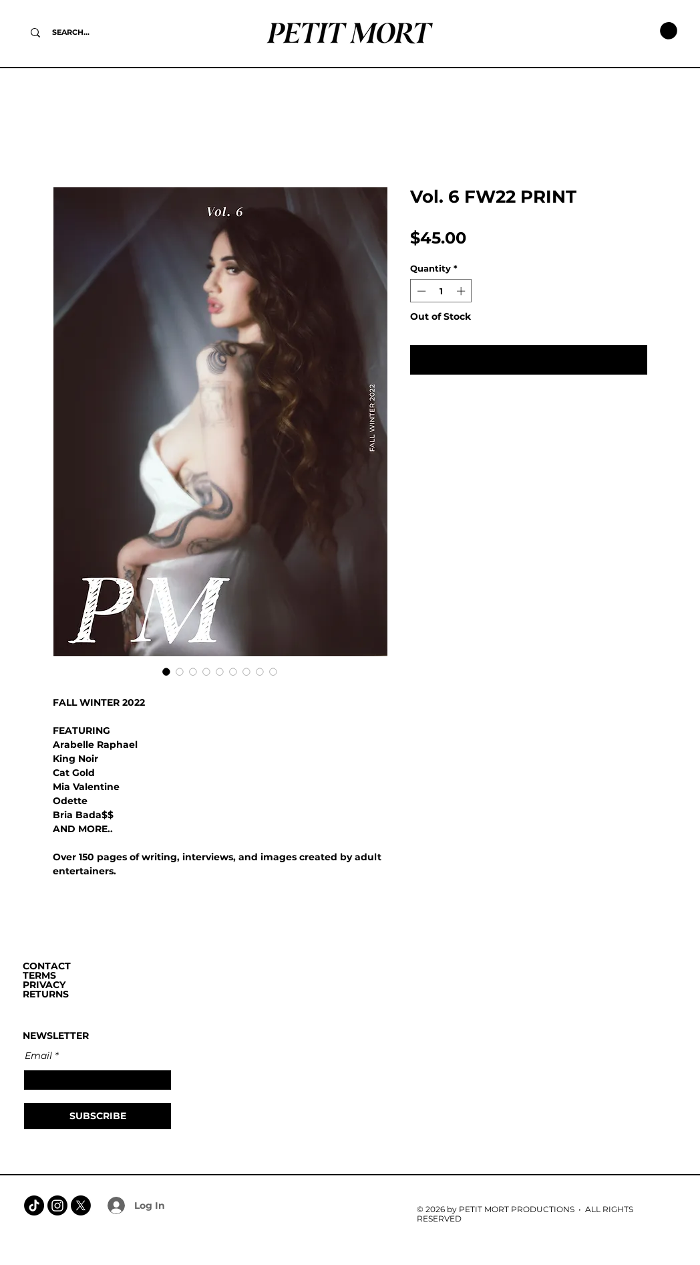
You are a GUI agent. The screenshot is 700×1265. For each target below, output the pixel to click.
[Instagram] (57, 1205)
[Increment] (462, 291)
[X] (81, 1205)
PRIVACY (44, 985)
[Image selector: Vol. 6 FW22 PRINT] (166, 671)
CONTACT (47, 966)
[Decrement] (420, 291)
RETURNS (46, 994)
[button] (668, 30)
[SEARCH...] (71, 32)
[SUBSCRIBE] (97, 1116)
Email (38, 1055)
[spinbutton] (441, 291)
